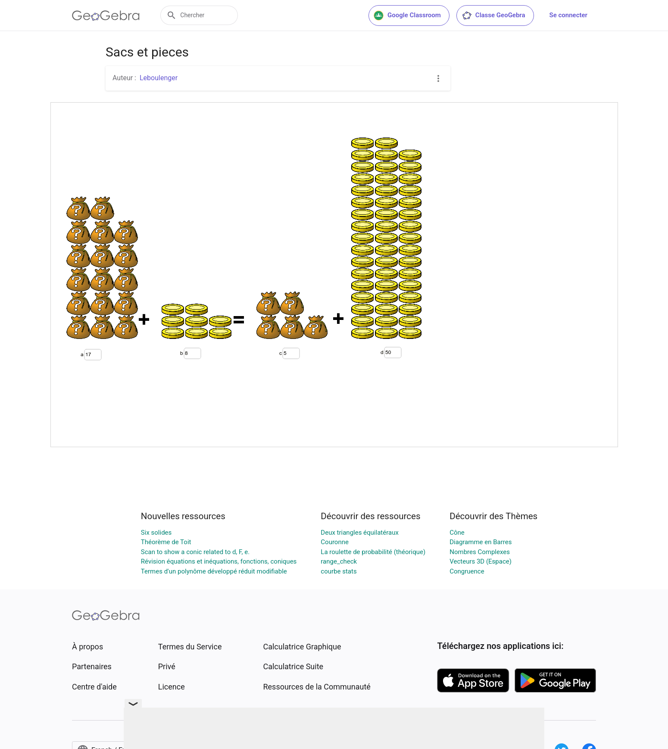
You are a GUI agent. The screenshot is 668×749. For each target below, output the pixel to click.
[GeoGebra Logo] (106, 15)
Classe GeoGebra (493, 15)
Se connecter (568, 15)
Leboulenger (159, 78)
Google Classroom (407, 15)
